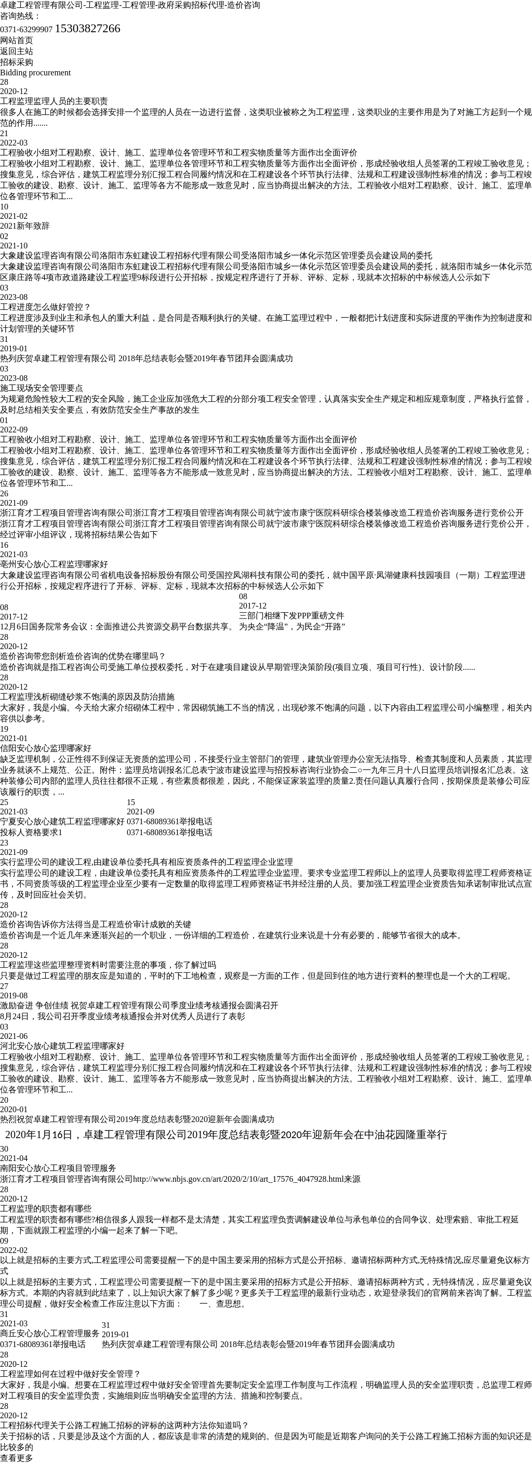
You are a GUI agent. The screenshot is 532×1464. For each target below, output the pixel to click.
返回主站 (16, 51)
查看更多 (16, 1458)
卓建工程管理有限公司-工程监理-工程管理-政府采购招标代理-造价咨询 (130, 5)
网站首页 (16, 40)
